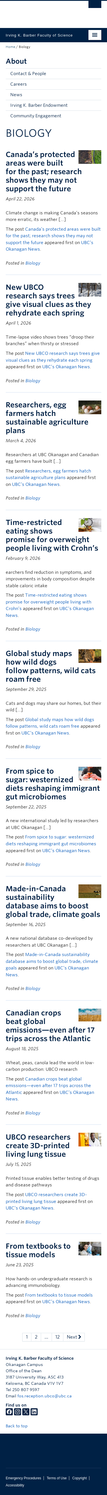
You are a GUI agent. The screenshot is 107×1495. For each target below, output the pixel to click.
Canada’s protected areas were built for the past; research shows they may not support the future (44, 171)
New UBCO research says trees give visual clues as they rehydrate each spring (48, 300)
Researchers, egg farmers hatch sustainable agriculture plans (47, 418)
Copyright (79, 1478)
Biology (32, 263)
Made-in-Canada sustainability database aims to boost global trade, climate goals (53, 901)
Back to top (19, 1426)
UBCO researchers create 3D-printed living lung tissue (38, 1145)
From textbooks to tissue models (38, 1250)
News (16, 94)
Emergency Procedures (23, 1478)
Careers (18, 84)
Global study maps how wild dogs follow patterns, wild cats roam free (51, 666)
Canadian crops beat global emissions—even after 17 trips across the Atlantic (50, 1026)
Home (10, 47)
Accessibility (15, 1485)
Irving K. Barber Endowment (39, 105)
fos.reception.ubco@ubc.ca (44, 1396)
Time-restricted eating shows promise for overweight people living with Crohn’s (52, 535)
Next (74, 1337)
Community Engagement (35, 115)
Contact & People (28, 73)
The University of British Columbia (39, 12)
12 (57, 1337)
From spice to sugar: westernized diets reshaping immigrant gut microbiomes (53, 784)
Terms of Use (57, 1478)
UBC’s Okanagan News (66, 366)
